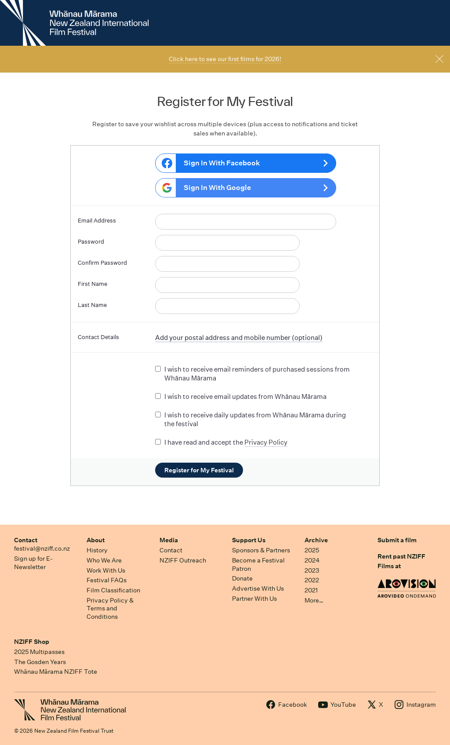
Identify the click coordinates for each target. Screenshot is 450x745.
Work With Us (106, 570)
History (97, 550)
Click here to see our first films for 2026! (225, 59)
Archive (316, 540)
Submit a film (397, 540)
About (96, 540)
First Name (92, 284)
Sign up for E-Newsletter (33, 563)
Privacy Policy (265, 442)
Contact (25, 540)
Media (169, 540)
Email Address (97, 220)
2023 (312, 570)
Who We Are (104, 560)
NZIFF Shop (31, 642)
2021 (311, 590)
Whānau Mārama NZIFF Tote (55, 672)
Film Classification (113, 590)
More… (314, 600)
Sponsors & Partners (261, 550)
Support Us (248, 540)
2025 (312, 550)
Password (91, 241)
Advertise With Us (258, 588)
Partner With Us (254, 599)
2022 (312, 580)
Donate (242, 578)
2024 (312, 560)
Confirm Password (102, 263)
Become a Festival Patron (258, 564)
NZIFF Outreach (183, 560)
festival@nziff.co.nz (42, 548)
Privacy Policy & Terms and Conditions (110, 608)
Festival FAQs (107, 580)
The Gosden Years (40, 662)
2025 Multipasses (39, 652)
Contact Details (98, 337)
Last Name (92, 305)
